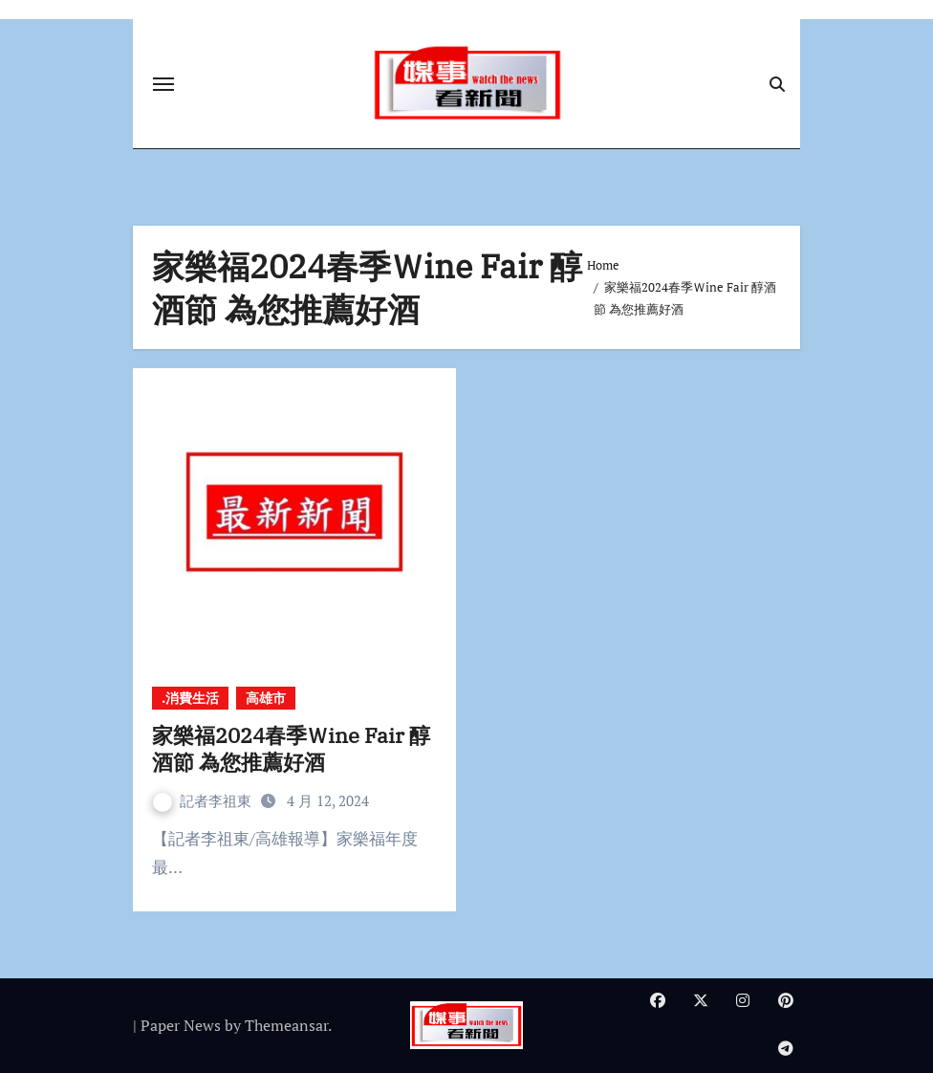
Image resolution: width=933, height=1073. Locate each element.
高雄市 (266, 698)
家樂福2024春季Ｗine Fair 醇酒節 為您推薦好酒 (291, 749)
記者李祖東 (204, 800)
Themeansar (286, 1025)
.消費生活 (190, 698)
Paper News (181, 1025)
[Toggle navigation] (163, 84)
